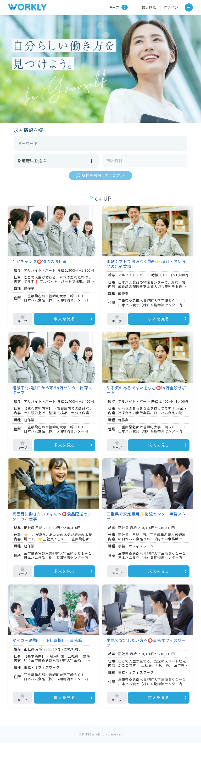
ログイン (171, 7)
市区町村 (114, 160)
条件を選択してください (103, 175)
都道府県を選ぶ (56, 161)
